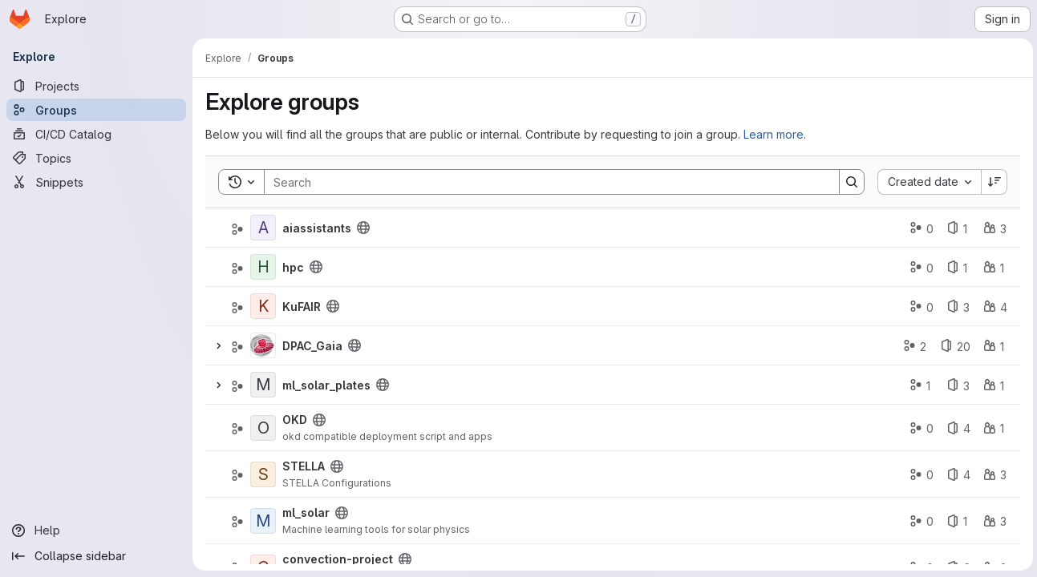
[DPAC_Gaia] (263, 345)
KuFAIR (301, 306)
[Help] (96, 530)
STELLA (303, 466)
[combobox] (926, 182)
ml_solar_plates (326, 385)
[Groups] (96, 110)
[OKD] (263, 428)
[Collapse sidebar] (96, 556)
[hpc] (263, 267)
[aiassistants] (263, 227)
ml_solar (306, 512)
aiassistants (316, 228)
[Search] (542, 182)
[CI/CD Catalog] (96, 134)
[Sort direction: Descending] (992, 182)
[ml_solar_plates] (263, 384)
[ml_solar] (263, 521)
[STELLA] (263, 474)
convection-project (337, 559)
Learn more (773, 134)
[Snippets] (96, 182)
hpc (293, 267)
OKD (294, 419)
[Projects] (96, 86)
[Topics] (96, 158)
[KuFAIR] (263, 306)
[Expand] (218, 345)
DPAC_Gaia (312, 346)
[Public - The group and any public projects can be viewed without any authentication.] (363, 227)
